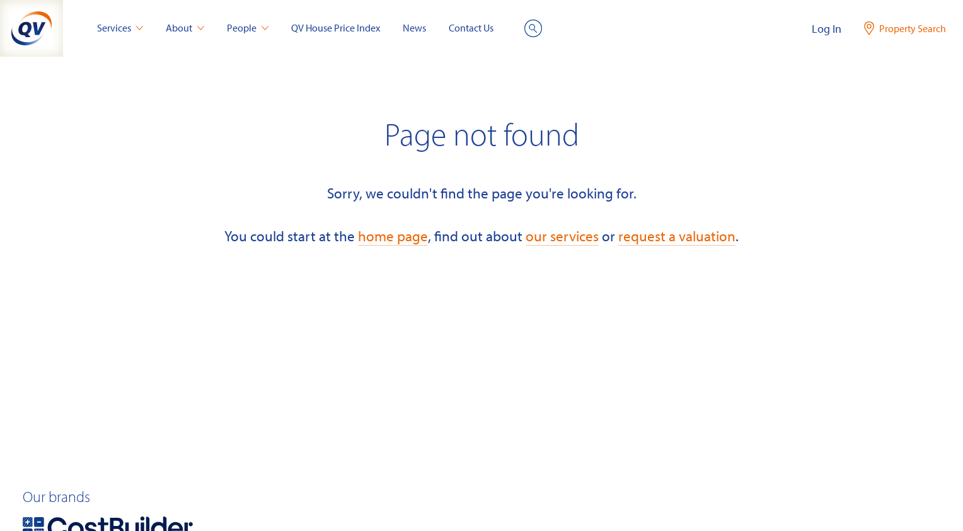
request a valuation (676, 236)
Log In (826, 28)
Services (120, 27)
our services (562, 236)
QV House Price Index (335, 27)
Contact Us (471, 27)
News (414, 27)
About (185, 27)
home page (393, 236)
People (247, 27)
